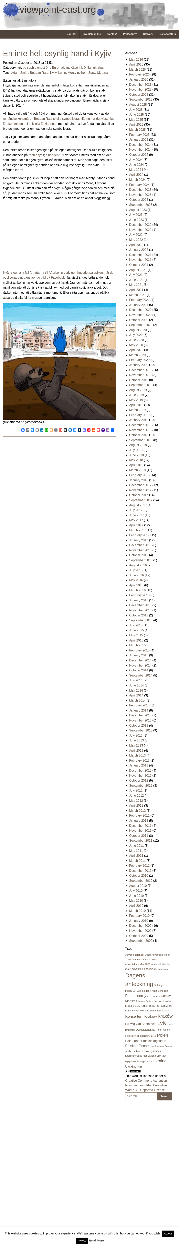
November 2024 (140, 149)
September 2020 (140, 325)
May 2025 (136, 119)
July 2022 (136, 234)
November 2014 (140, 665)
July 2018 (136, 450)
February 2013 (139, 760)
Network (148, 33)
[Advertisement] (141, 1162)
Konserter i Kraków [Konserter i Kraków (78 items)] (141, 1016)
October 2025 (138, 94)
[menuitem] (71, 34)
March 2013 (137, 755)
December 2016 (140, 545)
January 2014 (138, 710)
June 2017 (136, 515)
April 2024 (136, 174)
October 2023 (138, 199)
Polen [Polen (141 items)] (162, 1035)
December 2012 (140, 770)
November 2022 (140, 229)
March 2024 (137, 179)
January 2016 (138, 600)
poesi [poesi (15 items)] (153, 1036)
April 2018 (136, 465)
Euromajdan (60, 67)
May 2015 (136, 635)
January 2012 (138, 820)
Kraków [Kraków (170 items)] (165, 1016)
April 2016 (136, 585)
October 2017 (138, 495)
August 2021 (138, 270)
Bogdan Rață (39, 72)
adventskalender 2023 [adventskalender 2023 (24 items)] (144, 968)
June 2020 (136, 340)
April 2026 (136, 64)
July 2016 (136, 570)
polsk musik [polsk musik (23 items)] (157, 1046)
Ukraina (102, 72)
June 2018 (136, 455)
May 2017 (136, 520)
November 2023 (140, 194)
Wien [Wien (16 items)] (139, 1067)
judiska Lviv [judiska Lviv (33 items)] (132, 1005)
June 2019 (136, 395)
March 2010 (137, 910)
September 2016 (140, 560)
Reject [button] (82, 1240)
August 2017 (138, 505)
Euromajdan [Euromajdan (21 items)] (142, 991)
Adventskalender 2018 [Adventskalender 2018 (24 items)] (138, 954)
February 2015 (139, 650)
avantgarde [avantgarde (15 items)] (163, 969)
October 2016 (138, 555)
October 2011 (138, 835)
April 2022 (136, 245)
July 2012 (136, 790)
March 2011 (137, 860)
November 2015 (140, 610)
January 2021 (138, 305)
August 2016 (138, 565)
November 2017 (140, 490)
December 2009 (140, 925)
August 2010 (138, 885)
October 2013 (138, 725)
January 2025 (138, 139)
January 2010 (138, 920)
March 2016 (137, 590)
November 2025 (140, 89)
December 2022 (140, 224)
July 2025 (136, 109)
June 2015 (136, 630)
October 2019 (138, 380)
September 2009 (140, 940)
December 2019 (140, 370)
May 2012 (136, 800)
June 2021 (136, 280)
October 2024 (138, 154)
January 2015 (138, 655)
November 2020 (140, 315)
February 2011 (139, 865)
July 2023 (136, 214)
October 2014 (138, 670)
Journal (71, 33)
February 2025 (139, 134)
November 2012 (140, 775)
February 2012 (139, 815)
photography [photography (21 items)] (143, 1036)
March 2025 (137, 129)
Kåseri (75, 67)
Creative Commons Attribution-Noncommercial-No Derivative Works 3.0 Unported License (146, 1085)
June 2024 (136, 164)
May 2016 (136, 580)
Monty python (77, 72)
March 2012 (137, 810)
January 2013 (138, 765)
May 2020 (136, 345)
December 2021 (140, 254)
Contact (112, 33)
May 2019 (136, 400)
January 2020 (138, 365)
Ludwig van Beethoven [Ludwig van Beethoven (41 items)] (140, 1024)
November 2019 (140, 375)
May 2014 (136, 690)
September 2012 (140, 785)
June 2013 (136, 740)
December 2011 (140, 825)
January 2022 (138, 249)
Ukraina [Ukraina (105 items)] (160, 1061)
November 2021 (140, 259)
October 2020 (138, 320)
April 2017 (136, 525)
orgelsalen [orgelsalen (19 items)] (130, 1036)
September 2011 (140, 840)
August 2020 (138, 330)
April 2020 (136, 350)
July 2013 (136, 735)
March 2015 (137, 645)
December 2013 (140, 715)
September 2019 (140, 385)
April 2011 (136, 855)
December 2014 (140, 660)
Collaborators (168, 33)
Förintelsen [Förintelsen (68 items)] (134, 996)
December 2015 (140, 605)
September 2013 (140, 730)
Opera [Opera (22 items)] (166, 1029)
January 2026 (138, 79)
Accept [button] (168, 1233)
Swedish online (92, 33)
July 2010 (136, 890)
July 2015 (136, 625)
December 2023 (140, 189)
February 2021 (139, 299)
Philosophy (130, 33)
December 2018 (140, 425)
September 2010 (140, 880)
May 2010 (136, 900)
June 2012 (136, 795)
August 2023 (138, 209)
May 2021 (136, 284)
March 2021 (137, 295)
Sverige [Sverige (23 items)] (141, 1061)
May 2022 (136, 239)
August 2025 (138, 104)
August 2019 (138, 390)
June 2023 (136, 219)
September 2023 (140, 204)
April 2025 (136, 124)
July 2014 (136, 680)
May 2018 (136, 460)
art (19, 67)
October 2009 (138, 935)
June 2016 (136, 575)
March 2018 (137, 470)
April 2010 (136, 905)
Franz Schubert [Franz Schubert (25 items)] (159, 990)
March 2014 (137, 700)
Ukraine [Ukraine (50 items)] (131, 1066)
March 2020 (137, 355)
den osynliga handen (44, 155)
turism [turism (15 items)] (149, 1061)
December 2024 (140, 144)
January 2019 (138, 420)
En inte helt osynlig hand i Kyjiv (57, 53)
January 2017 (138, 540)
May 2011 (136, 850)
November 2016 (140, 550)
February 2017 (139, 535)
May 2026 (136, 59)
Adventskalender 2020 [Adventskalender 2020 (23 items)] (144, 959)
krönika (86, 67)
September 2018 (140, 440)
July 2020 (136, 334)
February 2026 (139, 74)
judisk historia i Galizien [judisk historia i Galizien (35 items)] (156, 1005)
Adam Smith (19, 72)
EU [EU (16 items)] (133, 991)
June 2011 (136, 845)
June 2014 (136, 685)
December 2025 (140, 84)
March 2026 (137, 69)
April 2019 (136, 405)
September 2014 (140, 675)
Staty (91, 72)
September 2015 (140, 620)
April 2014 (136, 695)
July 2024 (136, 159)
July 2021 (136, 274)
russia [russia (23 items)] (145, 1051)
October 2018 (138, 435)
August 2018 (138, 445)
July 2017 (136, 510)
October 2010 (138, 875)
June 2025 (136, 114)
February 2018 (139, 475)
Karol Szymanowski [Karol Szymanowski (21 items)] (135, 1010)
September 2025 (140, 99)
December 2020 (140, 309)
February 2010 (139, 915)
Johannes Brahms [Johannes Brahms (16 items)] (144, 1001)
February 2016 (139, 595)
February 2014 (139, 705)
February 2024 (139, 184)
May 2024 (136, 169)
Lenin (62, 72)
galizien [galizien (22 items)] (148, 996)
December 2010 (140, 870)
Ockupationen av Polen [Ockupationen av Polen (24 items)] (149, 1029)
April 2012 (136, 805)
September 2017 (140, 500)
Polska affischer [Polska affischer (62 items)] (137, 1046)
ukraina (98, 67)
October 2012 (138, 780)
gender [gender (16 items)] (156, 996)
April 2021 (136, 289)
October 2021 (138, 264)
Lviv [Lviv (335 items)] (161, 1023)
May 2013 (136, 745)
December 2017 (140, 485)
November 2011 (140, 830)
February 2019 (139, 415)
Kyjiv (53, 72)
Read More (96, 1240)
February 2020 (139, 360)
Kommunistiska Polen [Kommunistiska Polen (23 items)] (159, 1010)
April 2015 (136, 640)
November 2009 (140, 930)
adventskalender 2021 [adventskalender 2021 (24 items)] (137, 964)
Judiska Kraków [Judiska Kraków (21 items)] (162, 1001)
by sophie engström (36, 67)
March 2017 (137, 530)
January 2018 (138, 480)
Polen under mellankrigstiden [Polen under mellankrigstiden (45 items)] (145, 1041)
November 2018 (140, 430)
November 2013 (140, 720)
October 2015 (138, 615)
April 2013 (136, 750)
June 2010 (136, 895)
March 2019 (137, 410)
